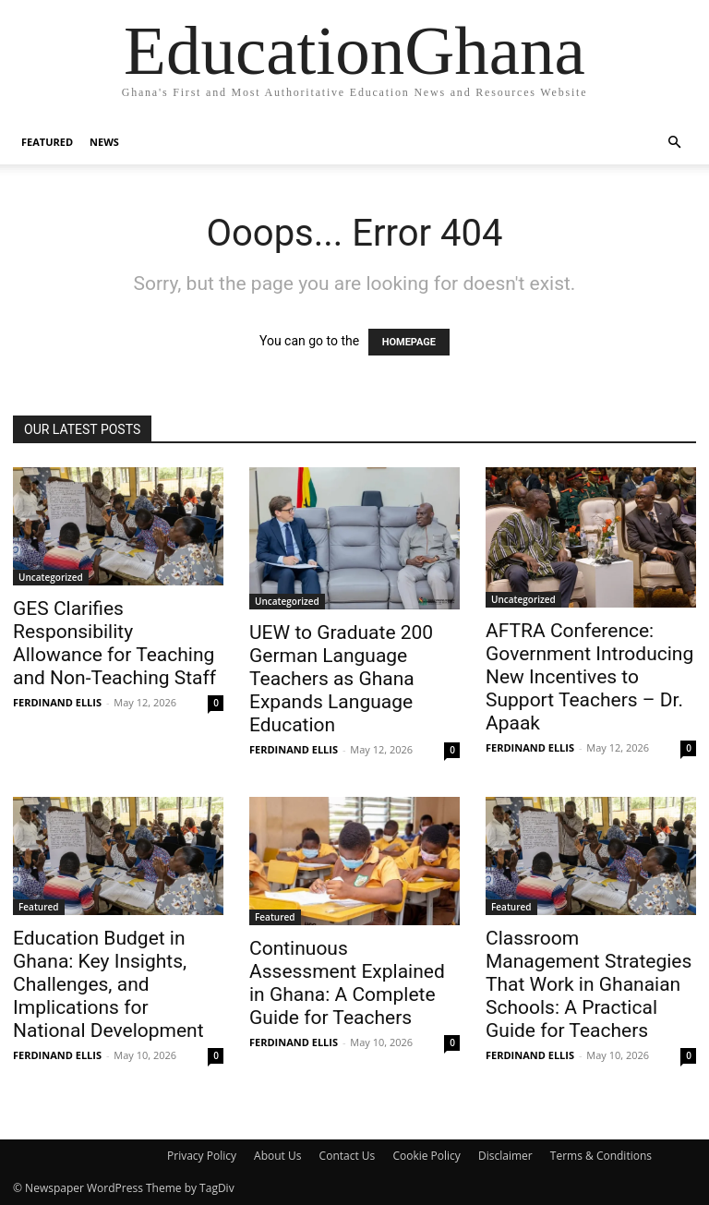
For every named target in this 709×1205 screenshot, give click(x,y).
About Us (277, 1155)
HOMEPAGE (409, 342)
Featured (47, 142)
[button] (674, 142)
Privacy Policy (201, 1155)
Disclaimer (505, 1155)
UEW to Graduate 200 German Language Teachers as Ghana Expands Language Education (341, 678)
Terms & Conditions (601, 1155)
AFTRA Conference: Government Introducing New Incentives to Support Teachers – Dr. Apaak (589, 677)
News (104, 142)
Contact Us (347, 1155)
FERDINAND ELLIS (57, 702)
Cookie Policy (426, 1155)
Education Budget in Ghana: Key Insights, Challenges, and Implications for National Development (108, 984)
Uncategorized (50, 577)
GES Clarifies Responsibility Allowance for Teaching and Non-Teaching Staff (114, 643)
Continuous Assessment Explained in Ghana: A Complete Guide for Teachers (347, 983)
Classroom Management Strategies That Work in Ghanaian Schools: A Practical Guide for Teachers (588, 984)
